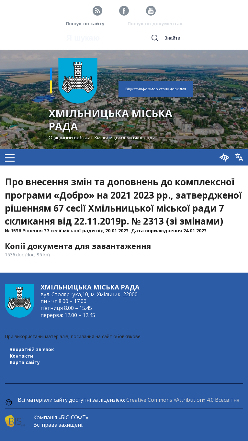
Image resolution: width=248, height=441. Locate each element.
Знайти (172, 38)
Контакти (21, 356)
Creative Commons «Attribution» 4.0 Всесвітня (182, 399)
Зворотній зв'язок (32, 349)
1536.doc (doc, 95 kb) (27, 254)
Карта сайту (25, 362)
